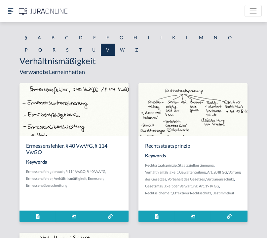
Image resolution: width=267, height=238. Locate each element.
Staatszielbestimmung (196, 165)
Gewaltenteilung (192, 172)
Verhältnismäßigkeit (70, 178)
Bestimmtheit (223, 193)
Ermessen (95, 178)
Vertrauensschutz (220, 179)
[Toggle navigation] (253, 11)
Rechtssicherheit (158, 193)
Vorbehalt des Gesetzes (186, 179)
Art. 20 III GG (217, 172)
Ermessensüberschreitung (46, 185)
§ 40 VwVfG (96, 171)
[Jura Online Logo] (43, 11)
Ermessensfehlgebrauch (45, 171)
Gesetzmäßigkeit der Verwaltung (171, 186)
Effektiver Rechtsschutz (192, 193)
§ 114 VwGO (76, 171)
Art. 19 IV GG (209, 186)
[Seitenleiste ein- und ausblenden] (10, 11)
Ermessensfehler (39, 178)
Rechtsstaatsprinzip (161, 165)
